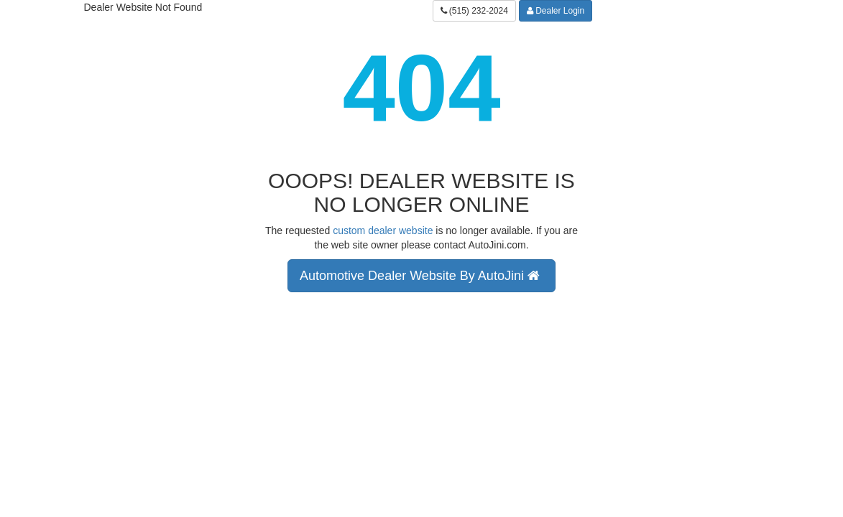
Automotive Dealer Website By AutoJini (421, 276)
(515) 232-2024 (474, 11)
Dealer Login (555, 11)
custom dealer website (383, 230)
